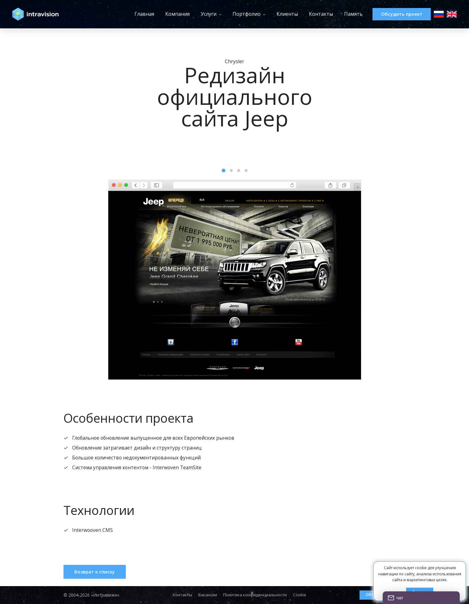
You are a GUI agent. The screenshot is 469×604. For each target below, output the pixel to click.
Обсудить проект (395, 14)
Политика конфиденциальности (255, 595)
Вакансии (206, 595)
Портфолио (234, 13)
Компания (165, 13)
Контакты (309, 13)
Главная (132, 13)
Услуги (196, 13)
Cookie (302, 595)
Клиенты (275, 13)
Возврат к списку (97, 573)
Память (341, 13)
